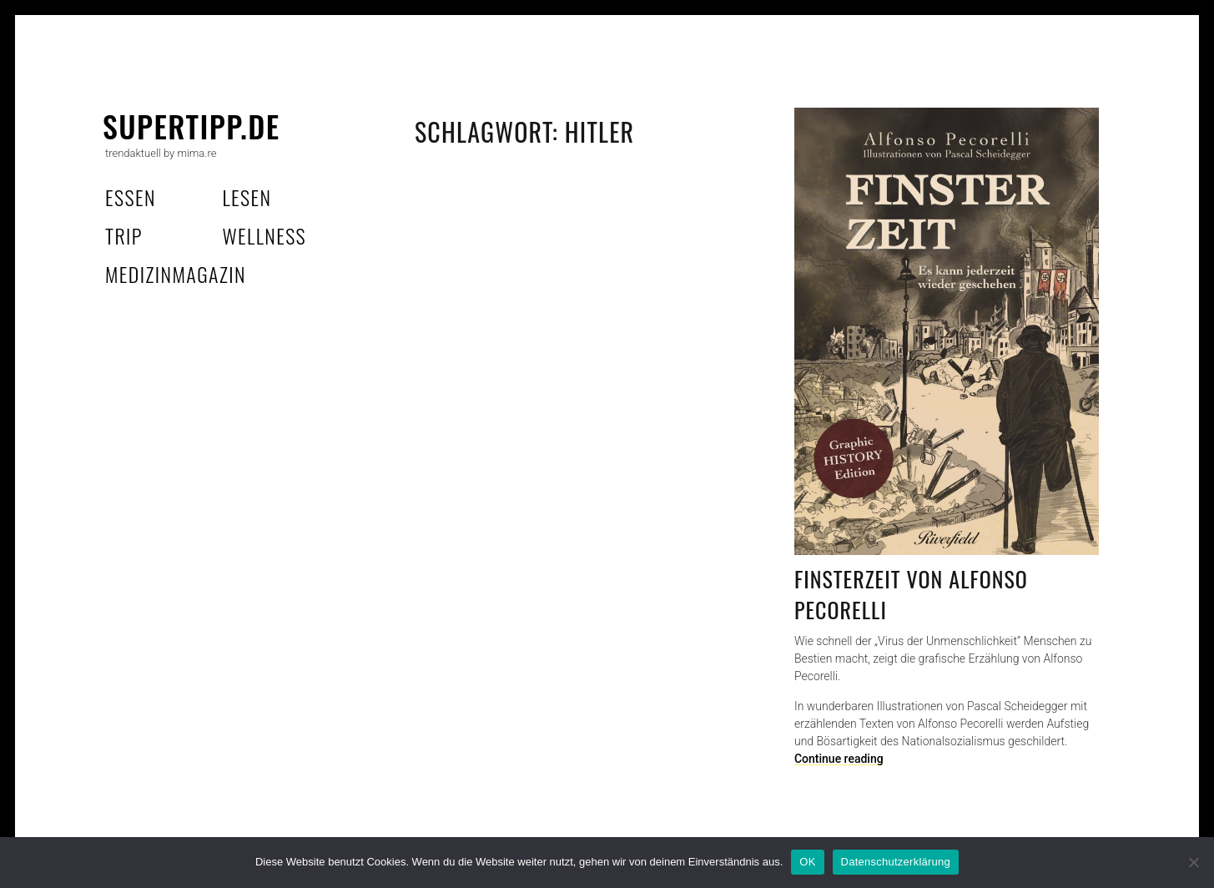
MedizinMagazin (175, 274)
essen (130, 197)
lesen (246, 197)
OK (807, 861)
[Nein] (1193, 862)
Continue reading (839, 758)
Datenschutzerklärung (895, 861)
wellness (264, 235)
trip (124, 235)
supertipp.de (191, 125)
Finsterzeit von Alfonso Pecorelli (911, 595)
